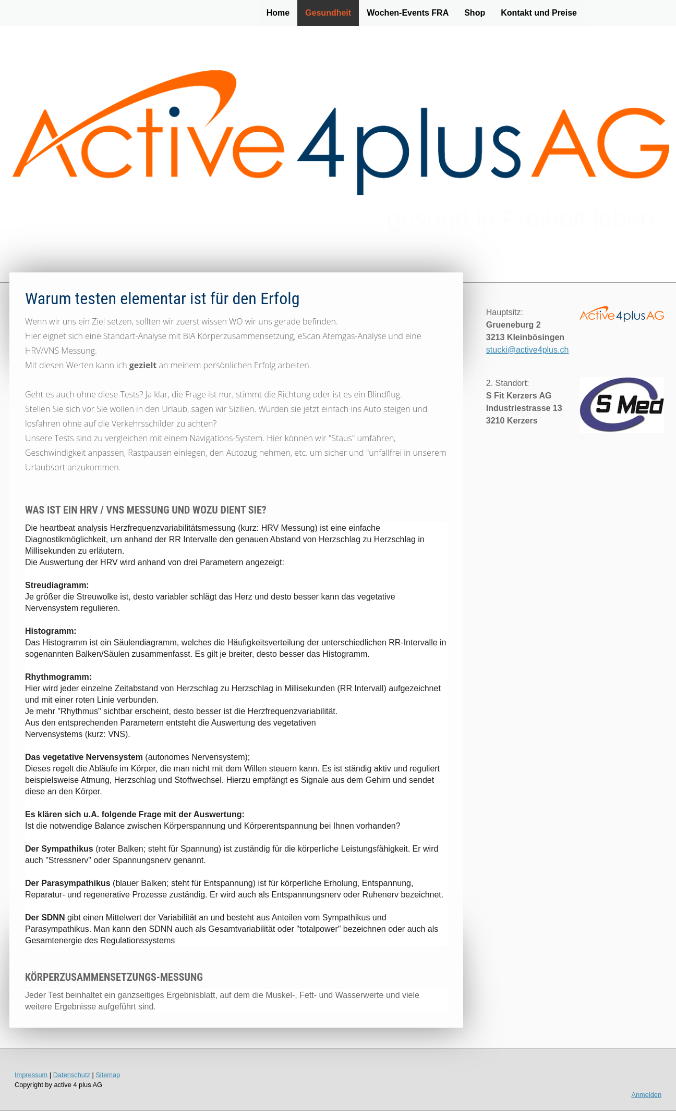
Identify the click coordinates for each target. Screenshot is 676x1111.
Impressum (31, 1075)
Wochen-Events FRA (408, 12)
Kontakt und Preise (539, 12)
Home (278, 12)
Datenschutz (71, 1075)
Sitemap (107, 1075)
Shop (474, 12)
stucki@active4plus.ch (527, 349)
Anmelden (646, 1094)
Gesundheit (328, 12)
